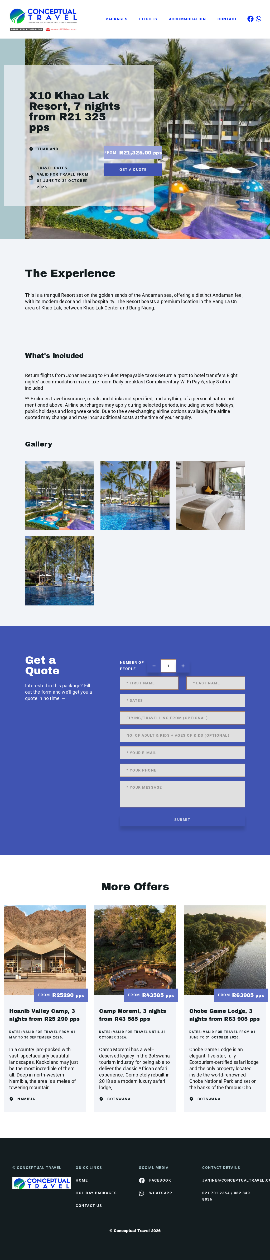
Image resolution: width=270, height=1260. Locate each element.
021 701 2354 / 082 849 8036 (226, 1196)
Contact (227, 19)
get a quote (133, 169)
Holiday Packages (96, 1193)
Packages (117, 19)
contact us (89, 1205)
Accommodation (187, 19)
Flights (148, 19)
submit (182, 819)
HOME (82, 1180)
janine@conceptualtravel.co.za (230, 1180)
